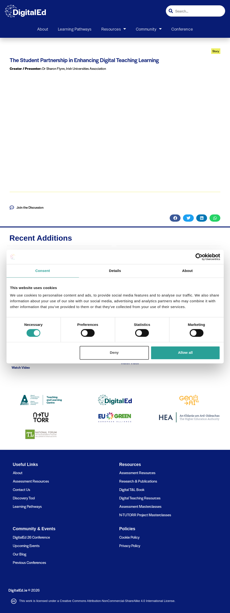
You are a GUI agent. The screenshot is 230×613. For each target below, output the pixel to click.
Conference (182, 29)
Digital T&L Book (131, 489)
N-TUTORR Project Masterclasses (145, 514)
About (42, 29)
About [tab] (187, 271)
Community (149, 28)
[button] (175, 218)
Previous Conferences (29, 562)
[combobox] (195, 11)
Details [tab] (115, 271)
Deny (114, 353)
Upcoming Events (26, 545)
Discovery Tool (24, 497)
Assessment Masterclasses (140, 506)
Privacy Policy (129, 545)
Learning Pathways (75, 29)
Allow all (185, 353)
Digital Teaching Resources (139, 497)
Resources (113, 28)
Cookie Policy (129, 537)
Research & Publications (138, 481)
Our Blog (19, 553)
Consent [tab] (42, 271)
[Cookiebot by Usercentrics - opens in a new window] (199, 256)
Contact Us (21, 489)
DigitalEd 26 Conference (31, 537)
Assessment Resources (31, 481)
